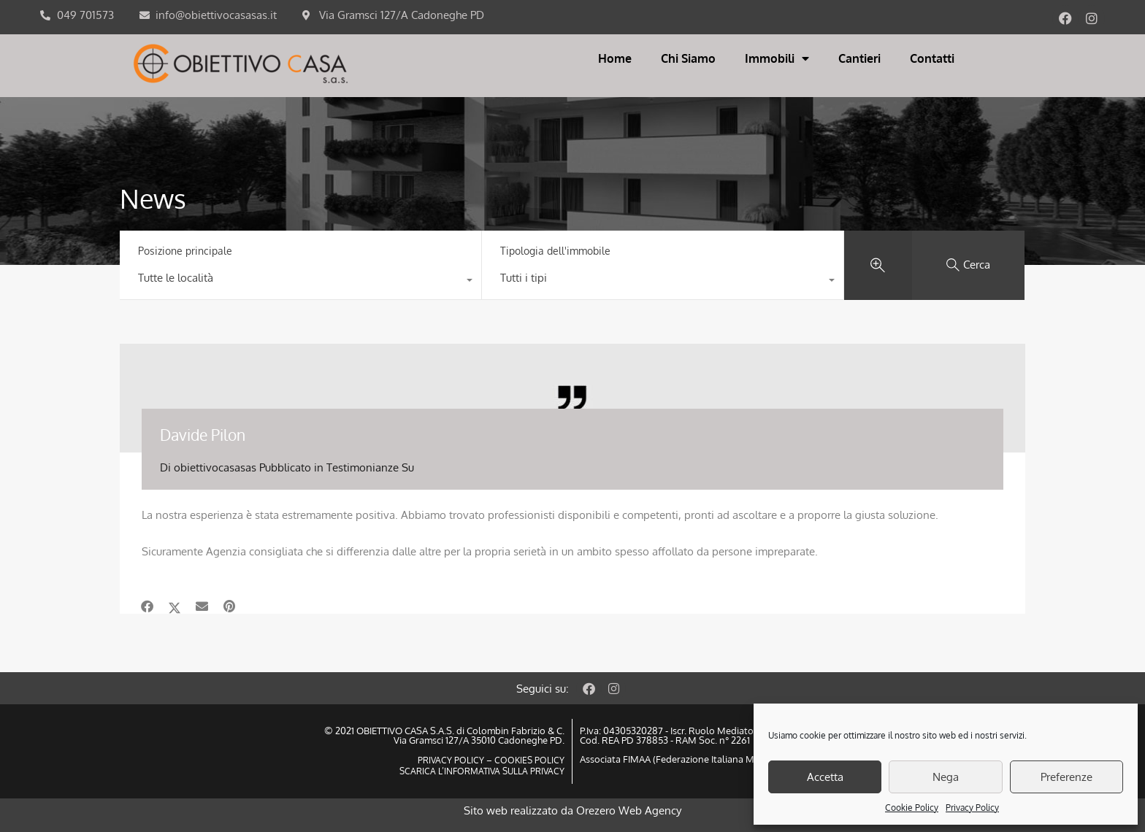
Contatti (932, 58)
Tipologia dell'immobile (555, 250)
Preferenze (1066, 777)
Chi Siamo (688, 58)
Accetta (825, 777)
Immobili (777, 58)
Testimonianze (362, 467)
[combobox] (300, 281)
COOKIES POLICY (528, 760)
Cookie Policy (911, 807)
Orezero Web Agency (628, 810)
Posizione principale (185, 250)
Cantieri (859, 58)
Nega (946, 777)
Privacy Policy (972, 807)
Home (615, 58)
